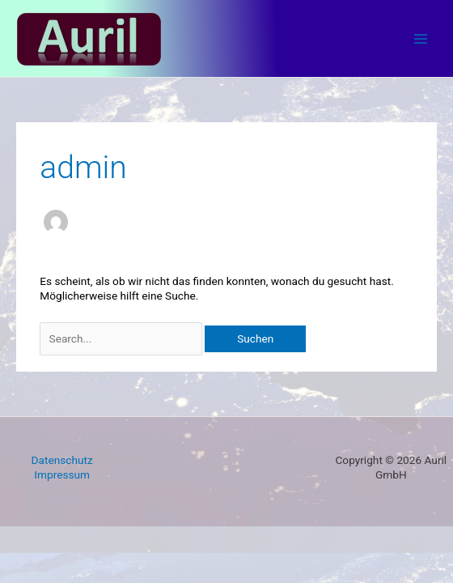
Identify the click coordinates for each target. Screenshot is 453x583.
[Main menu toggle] (421, 38)
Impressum (62, 474)
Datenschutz (62, 459)
